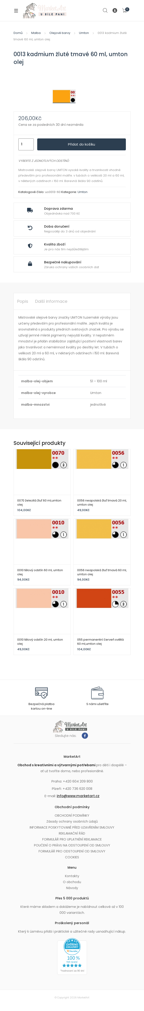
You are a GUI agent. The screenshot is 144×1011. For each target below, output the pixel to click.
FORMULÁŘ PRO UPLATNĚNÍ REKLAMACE (72, 839)
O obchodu (72, 882)
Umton (84, 33)
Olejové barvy (59, 33)
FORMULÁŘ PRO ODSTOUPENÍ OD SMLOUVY (72, 851)
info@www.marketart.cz (78, 795)
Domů (18, 33)
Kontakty (72, 876)
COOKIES (72, 857)
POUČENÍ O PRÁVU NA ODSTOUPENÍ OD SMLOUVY (72, 845)
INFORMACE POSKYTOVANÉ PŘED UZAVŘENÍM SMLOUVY (72, 827)
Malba (36, 33)
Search (105, 10)
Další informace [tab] (51, 301)
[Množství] (26, 144)
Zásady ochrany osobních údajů (72, 821)
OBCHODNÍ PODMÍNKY (72, 815)
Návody (72, 888)
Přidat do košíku (81, 144)
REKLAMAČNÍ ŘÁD (72, 833)
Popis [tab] (22, 301)
